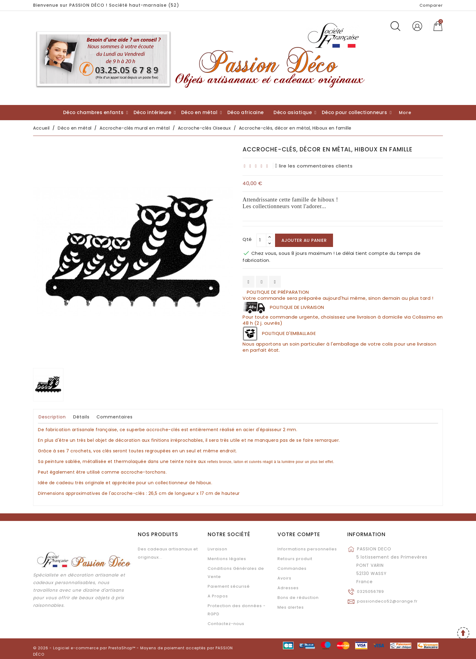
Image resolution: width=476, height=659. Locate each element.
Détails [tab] (81, 417)
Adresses (288, 588)
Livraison (217, 549)
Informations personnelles (307, 549)
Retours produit (294, 559)
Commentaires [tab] (115, 417)
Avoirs (284, 578)
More (405, 113)
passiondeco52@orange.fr (387, 601)
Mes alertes (290, 607)
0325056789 (370, 591)
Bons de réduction (298, 597)
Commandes (292, 568)
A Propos (218, 596)
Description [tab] (52, 417)
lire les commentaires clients (314, 166)
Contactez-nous (226, 624)
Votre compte (298, 534)
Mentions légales (227, 559)
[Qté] (261, 240)
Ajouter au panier (304, 240)
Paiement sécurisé (229, 586)
